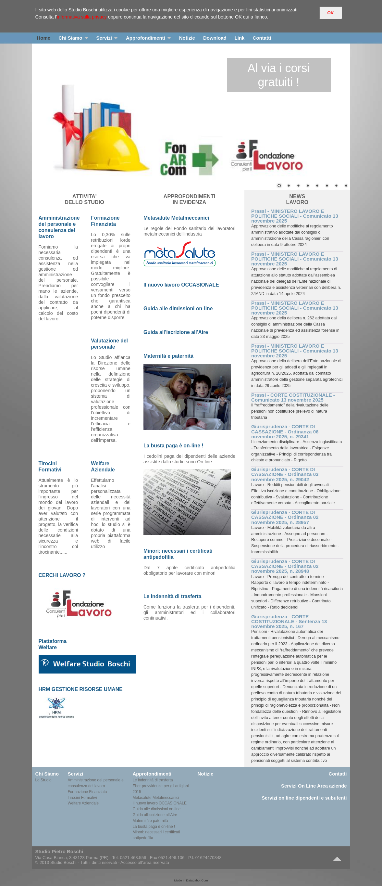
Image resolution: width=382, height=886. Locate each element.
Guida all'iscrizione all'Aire (155, 815)
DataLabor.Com (197, 880)
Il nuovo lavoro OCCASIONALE (160, 803)
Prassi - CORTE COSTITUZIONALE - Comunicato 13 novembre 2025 (293, 397)
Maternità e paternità (150, 820)
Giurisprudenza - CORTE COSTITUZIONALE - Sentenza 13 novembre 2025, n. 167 (289, 621)
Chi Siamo (70, 38)
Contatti (262, 38)
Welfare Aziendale (83, 803)
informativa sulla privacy (82, 16)
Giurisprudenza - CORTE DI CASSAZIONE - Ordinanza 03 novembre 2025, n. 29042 (284, 474)
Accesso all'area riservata (144, 862)
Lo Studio (43, 780)
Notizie (187, 38)
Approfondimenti (145, 38)
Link (240, 38)
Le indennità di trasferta (153, 780)
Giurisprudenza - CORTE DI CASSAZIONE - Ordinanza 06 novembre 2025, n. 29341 (284, 431)
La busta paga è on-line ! (154, 826)
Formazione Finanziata (87, 792)
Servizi (104, 38)
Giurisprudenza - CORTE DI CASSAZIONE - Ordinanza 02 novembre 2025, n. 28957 (284, 517)
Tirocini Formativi (82, 797)
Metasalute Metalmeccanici (156, 797)
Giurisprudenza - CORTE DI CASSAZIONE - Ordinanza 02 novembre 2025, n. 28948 (284, 566)
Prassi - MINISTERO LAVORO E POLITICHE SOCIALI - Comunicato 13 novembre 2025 (294, 216)
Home (44, 38)
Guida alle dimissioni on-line (157, 809)
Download (215, 38)
